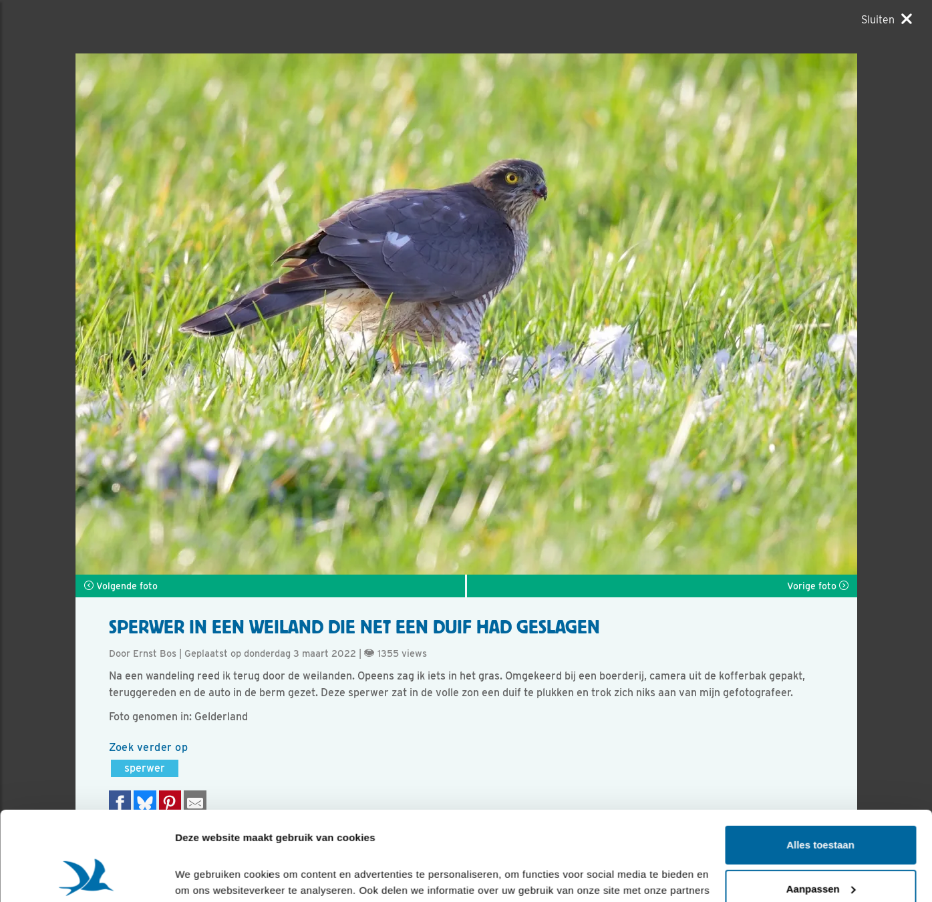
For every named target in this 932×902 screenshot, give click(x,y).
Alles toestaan (820, 761)
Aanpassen (821, 804)
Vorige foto (817, 586)
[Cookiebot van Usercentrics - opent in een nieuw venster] (86, 876)
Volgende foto (121, 586)
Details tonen (207, 875)
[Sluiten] (886, 19)
